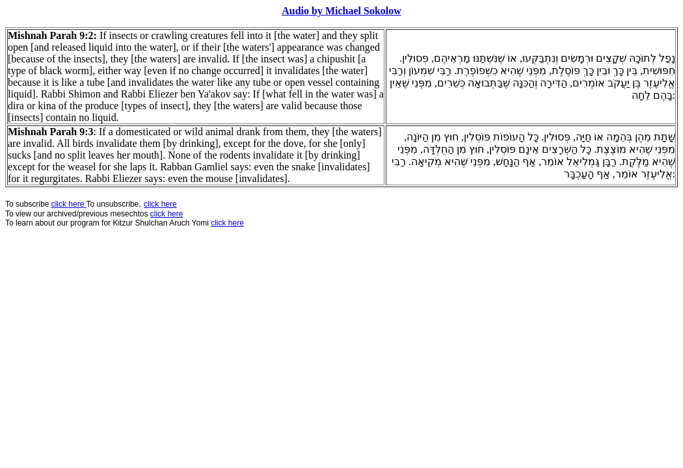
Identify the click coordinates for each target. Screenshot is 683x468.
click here (166, 213)
